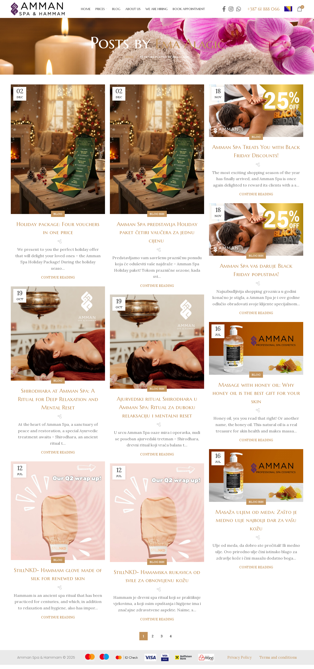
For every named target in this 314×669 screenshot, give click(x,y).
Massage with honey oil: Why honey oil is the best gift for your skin (256, 397)
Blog (57, 218)
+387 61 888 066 (263, 11)
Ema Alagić (189, 46)
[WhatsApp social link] (238, 11)
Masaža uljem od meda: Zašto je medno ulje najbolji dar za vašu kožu (256, 524)
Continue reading (58, 281)
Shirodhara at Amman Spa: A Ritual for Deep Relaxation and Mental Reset (58, 403)
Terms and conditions (277, 661)
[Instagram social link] (231, 11)
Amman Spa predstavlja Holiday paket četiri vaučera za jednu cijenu (157, 236)
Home (129, 61)
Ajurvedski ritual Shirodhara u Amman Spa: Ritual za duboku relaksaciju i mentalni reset (157, 411)
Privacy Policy (238, 661)
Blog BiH (157, 218)
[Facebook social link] (224, 11)
